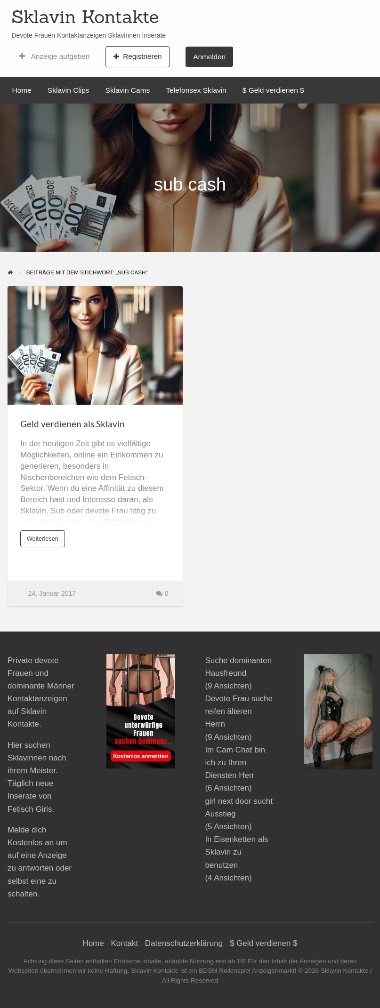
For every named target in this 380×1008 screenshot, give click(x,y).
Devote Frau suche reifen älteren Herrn (239, 711)
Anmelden (209, 57)
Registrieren (137, 56)
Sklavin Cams (127, 90)
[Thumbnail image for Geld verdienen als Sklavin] (95, 345)
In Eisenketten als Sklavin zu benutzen (236, 852)
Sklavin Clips (68, 90)
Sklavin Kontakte (85, 16)
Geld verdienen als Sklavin (72, 423)
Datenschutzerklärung (184, 943)
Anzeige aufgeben (54, 56)
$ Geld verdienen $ (273, 90)
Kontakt (124, 943)
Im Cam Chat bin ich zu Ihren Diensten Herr (235, 762)
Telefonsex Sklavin (196, 90)
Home (22, 90)
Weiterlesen (45, 541)
